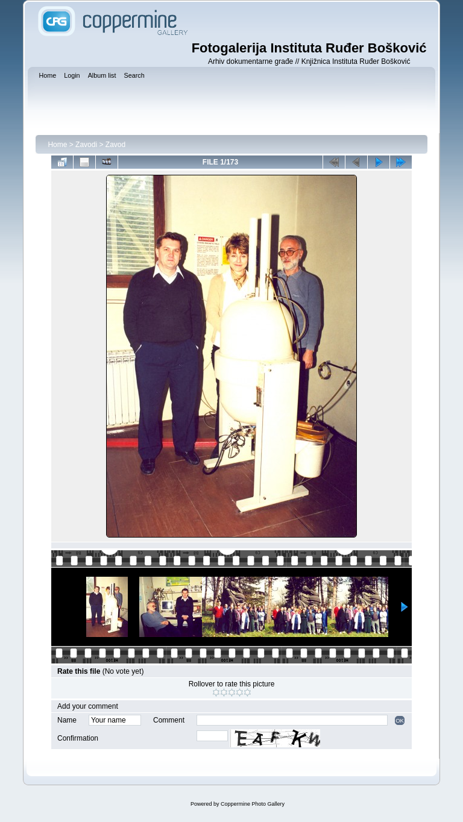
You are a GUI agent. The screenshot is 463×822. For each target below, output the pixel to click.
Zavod (115, 144)
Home (57, 144)
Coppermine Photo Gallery (253, 804)
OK (399, 720)
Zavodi (86, 144)
